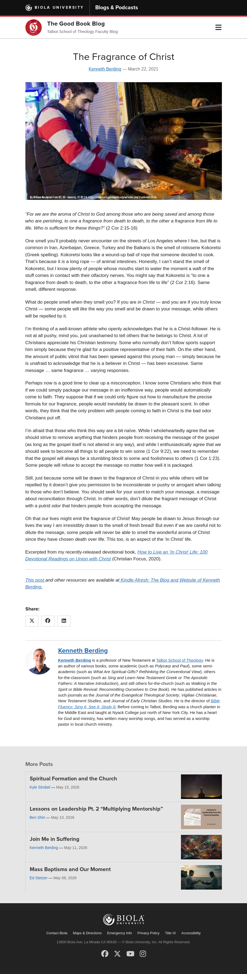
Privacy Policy (149, 933)
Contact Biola (56, 933)
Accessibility (191, 933)
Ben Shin (37, 817)
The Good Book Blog (76, 23)
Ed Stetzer (38, 878)
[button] (218, 27)
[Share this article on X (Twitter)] (32, 621)
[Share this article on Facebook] (48, 621)
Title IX (170, 933)
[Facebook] (104, 954)
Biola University (59, 7)
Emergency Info (119, 933)
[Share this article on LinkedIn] (64, 621)
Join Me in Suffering (54, 839)
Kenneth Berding (105, 69)
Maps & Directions (87, 933)
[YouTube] (130, 954)
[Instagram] (143, 954)
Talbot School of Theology (179, 660)
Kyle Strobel (40, 787)
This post (35, 580)
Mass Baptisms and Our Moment (70, 869)
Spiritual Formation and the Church (73, 778)
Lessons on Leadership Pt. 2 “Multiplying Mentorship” (96, 809)
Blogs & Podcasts (116, 7)
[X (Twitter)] (117, 954)
